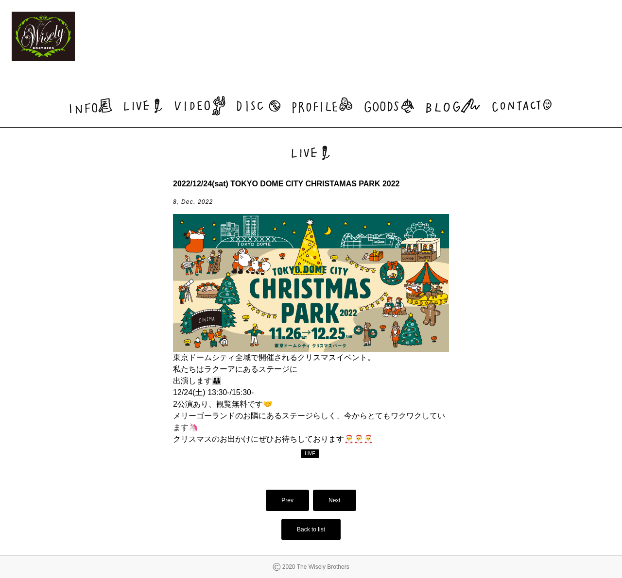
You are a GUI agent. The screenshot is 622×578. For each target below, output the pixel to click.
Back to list (311, 529)
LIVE (310, 453)
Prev (287, 500)
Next (334, 500)
